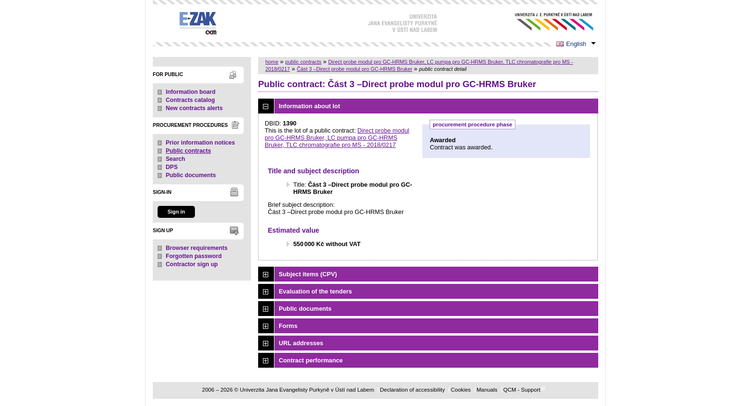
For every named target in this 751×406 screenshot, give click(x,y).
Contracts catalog (190, 100)
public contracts (303, 62)
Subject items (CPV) (308, 274)
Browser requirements (197, 248)
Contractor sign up (192, 264)
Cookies (461, 390)
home (271, 62)
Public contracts (188, 150)
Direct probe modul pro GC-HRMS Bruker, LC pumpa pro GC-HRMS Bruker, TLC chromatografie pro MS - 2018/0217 (337, 137)
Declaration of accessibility (412, 390)
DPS (172, 167)
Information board (191, 92)
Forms (288, 325)
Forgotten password (194, 256)
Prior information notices (200, 142)
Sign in (176, 211)
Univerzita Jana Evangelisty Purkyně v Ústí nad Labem (546, 22)
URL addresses (301, 343)
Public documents (191, 175)
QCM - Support (521, 390)
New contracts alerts (194, 108)
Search (175, 159)
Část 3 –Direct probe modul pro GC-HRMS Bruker (354, 69)
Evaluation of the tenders (315, 291)
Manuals (487, 390)
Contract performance (311, 360)
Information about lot (309, 106)
